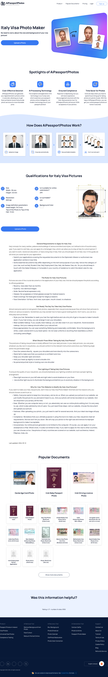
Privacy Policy (99, 641)
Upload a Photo (20, 43)
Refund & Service (101, 651)
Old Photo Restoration (55, 637)
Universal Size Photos (7, 634)
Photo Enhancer (53, 631)
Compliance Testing (6, 637)
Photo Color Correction (55, 641)
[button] (60, 4)
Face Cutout (28, 633)
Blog (96, 648)
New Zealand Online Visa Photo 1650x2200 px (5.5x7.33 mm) (29, 541)
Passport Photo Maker (79, 634)
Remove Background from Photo (32, 628)
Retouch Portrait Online (32, 636)
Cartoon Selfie (76, 627)
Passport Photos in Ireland (8, 627)
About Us (98, 631)
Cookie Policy (99, 644)
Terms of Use (99, 637)
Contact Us (99, 627)
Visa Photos (4, 631)
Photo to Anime (77, 631)
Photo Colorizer (53, 634)
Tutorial (98, 634)
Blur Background (53, 627)
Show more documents (54, 575)
